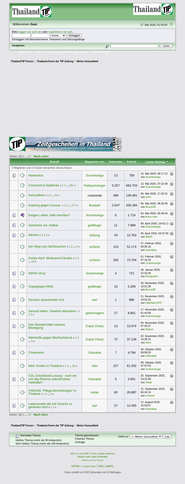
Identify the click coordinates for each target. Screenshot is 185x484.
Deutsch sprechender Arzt (46, 300)
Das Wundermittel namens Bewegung (46, 326)
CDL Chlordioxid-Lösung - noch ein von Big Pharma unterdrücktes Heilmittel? (52, 379)
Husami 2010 (89, 466)
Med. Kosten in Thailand (45, 366)
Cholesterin (36, 352)
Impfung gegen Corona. (44, 205)
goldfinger (95, 225)
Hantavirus (35, 175)
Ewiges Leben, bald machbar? (49, 215)
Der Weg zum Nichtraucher (47, 246)
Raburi (149, 329)
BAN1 (148, 236)
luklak (95, 392)
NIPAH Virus (37, 273)
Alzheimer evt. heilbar (43, 225)
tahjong (95, 235)
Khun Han (151, 216)
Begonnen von (95, 161)
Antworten (116, 161)
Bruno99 (150, 206)
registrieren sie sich (60, 31)
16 (73, 365)
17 (29, 156)
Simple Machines (106, 453)
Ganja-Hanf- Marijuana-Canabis (50, 258)
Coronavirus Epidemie (43, 185)
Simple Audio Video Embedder (92, 457)
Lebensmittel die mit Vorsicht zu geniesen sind (50, 405)
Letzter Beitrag (157, 161)
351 (71, 185)
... (26, 156)
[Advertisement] (92, 100)
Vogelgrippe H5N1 (41, 286)
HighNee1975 (153, 302)
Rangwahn (151, 276)
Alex (95, 366)
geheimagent (95, 313)
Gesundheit (36, 195)
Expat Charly (95, 326)
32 (55, 195)
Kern (148, 196)
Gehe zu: (123, 436)
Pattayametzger (95, 185)
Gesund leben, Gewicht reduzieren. (52, 311)
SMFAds (85, 460)
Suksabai (150, 250)
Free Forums (97, 460)
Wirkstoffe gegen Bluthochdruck (50, 337)
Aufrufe (132, 161)
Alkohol (33, 235)
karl (94, 300)
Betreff (54, 161)
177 (73, 205)
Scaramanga (94, 175)
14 (32, 261)
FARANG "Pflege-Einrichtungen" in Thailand (52, 392)
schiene (94, 247)
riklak (148, 382)
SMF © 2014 (90, 453)
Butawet (94, 205)
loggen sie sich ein (29, 31)
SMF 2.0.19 (76, 453)
